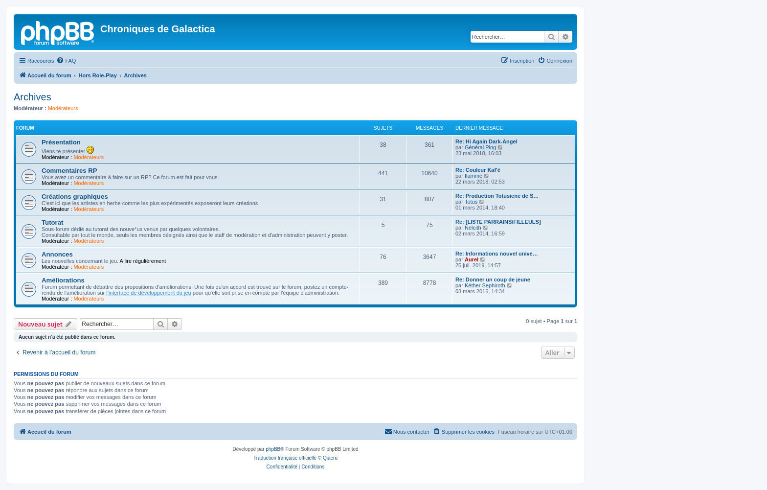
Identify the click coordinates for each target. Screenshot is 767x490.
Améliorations (63, 280)
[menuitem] (66, 61)
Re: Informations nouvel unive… (496, 254)
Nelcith (473, 228)
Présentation (61, 142)
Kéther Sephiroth (485, 285)
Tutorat (52, 222)
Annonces (57, 254)
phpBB (273, 449)
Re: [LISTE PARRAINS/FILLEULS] (498, 222)
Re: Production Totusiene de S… (497, 196)
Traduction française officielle (284, 458)
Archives (32, 97)
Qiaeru (330, 458)
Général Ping (480, 147)
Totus (471, 202)
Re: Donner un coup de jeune (492, 279)
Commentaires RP (69, 170)
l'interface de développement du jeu (148, 293)
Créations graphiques (75, 196)
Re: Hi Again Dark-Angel (486, 141)
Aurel (471, 259)
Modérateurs (63, 108)
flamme (473, 176)
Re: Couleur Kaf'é (477, 170)
